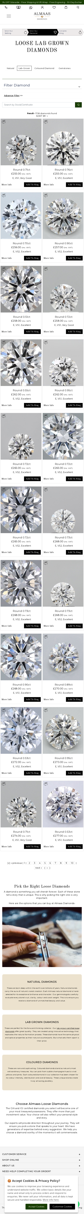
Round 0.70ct (22, 243)
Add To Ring (32, 184)
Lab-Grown (24, 68)
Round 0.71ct (21, 169)
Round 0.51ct (21, 316)
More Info (7, 184)
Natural (10, 68)
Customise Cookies (62, 1206)
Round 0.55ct (22, 390)
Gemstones (64, 68)
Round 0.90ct (64, 243)
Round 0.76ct (64, 169)
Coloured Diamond (44, 68)
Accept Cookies (36, 1206)
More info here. (51, 1199)
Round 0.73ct (64, 537)
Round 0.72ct (64, 316)
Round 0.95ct (64, 390)
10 (72, 863)
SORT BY (42, 116)
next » (38, 867)
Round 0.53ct (22, 758)
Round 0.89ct (64, 684)
